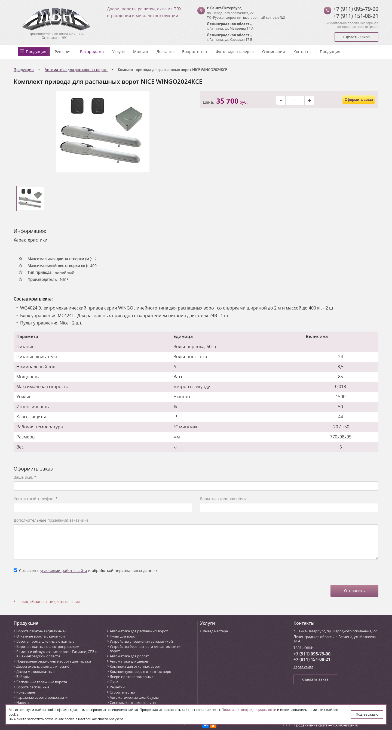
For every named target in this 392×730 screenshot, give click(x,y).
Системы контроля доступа (133, 702)
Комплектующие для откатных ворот (141, 671)
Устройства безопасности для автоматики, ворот (145, 648)
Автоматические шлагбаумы (134, 697)
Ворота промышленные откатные (45, 641)
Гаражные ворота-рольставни (42, 697)
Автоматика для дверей (129, 661)
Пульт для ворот (123, 636)
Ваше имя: (25, 477)
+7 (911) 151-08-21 (355, 16)
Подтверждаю (367, 714)
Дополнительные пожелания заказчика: (52, 520)
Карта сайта (303, 666)
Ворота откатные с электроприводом (47, 646)
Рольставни (26, 692)
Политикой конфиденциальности (249, 709)
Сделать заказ (356, 36)
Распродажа (92, 51)
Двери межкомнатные (35, 671)
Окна (114, 681)
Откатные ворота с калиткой (40, 636)
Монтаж (140, 51)
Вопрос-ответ (194, 51)
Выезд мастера (215, 631)
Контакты (302, 51)
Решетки (117, 687)
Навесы (22, 702)
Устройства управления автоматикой (141, 641)
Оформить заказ (359, 99)
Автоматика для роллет (129, 656)
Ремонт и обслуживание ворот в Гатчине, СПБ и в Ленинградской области (56, 653)
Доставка (165, 51)
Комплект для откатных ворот (135, 666)
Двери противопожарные (132, 676)
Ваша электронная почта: (224, 498)
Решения (63, 51)
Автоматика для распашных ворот (139, 631)
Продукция (36, 51)
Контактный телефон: (36, 498)
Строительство (122, 692)
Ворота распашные (32, 687)
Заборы (23, 676)
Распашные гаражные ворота (41, 681)
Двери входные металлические (42, 666)
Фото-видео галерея (235, 51)
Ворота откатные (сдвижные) (41, 631)
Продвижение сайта (310, 725)
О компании (273, 51)
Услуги (118, 51)
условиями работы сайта (63, 570)
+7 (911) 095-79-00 (355, 9)
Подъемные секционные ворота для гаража (53, 661)
